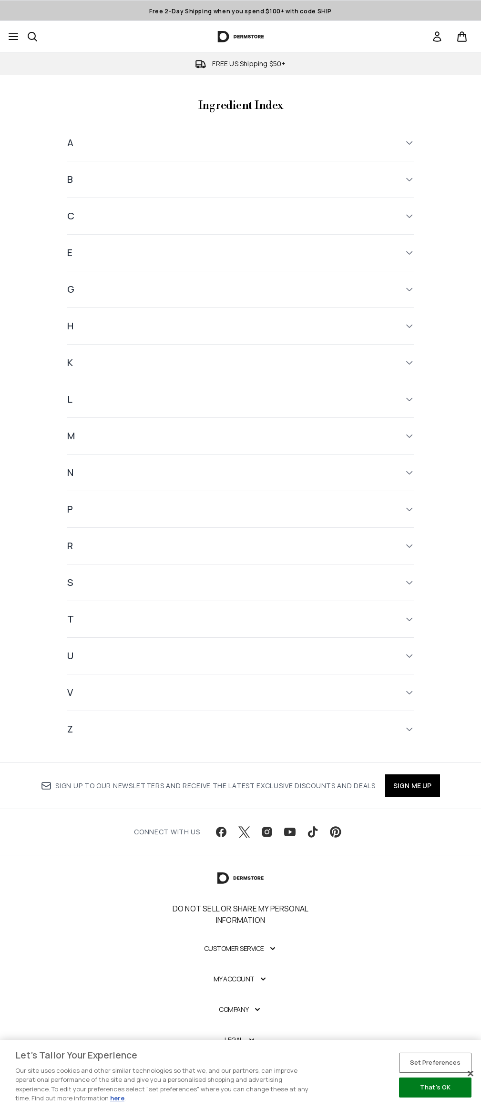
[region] (240, 1074)
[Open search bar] (32, 36)
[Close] (470, 1073)
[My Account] (241, 979)
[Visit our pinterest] (335, 832)
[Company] (240, 1009)
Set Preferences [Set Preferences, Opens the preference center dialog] (435, 1062)
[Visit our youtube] (289, 832)
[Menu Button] (13, 36)
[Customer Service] (240, 948)
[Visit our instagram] (267, 832)
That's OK (435, 1087)
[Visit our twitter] (244, 832)
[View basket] (461, 36)
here (117, 1098)
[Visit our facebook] (221, 832)
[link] (437, 36)
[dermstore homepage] (240, 36)
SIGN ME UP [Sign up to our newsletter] (412, 785)
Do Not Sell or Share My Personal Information (240, 914)
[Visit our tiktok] (312, 832)
